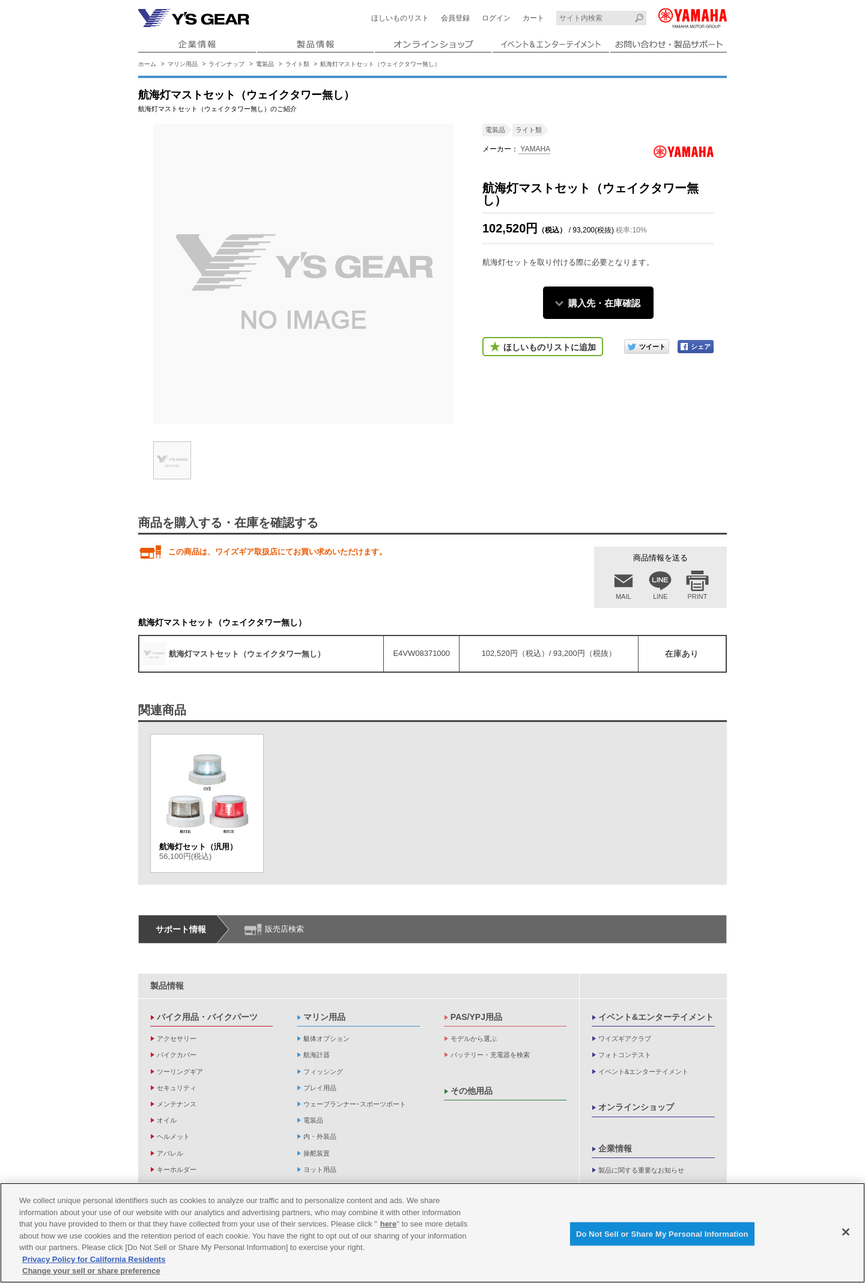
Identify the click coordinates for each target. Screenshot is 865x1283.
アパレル (170, 1153)
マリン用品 (183, 64)
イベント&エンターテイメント (656, 1017)
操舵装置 (316, 1153)
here (388, 1226)
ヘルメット (173, 1136)
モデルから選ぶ (474, 1038)
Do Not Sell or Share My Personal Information (662, 1235)
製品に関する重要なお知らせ (641, 1170)
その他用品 (472, 1091)
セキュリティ (176, 1087)
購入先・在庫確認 (604, 303)
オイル (167, 1120)
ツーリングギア (180, 1071)
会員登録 (455, 18)
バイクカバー (176, 1054)
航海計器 (316, 1054)
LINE (660, 596)
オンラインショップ (636, 1107)
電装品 (265, 64)
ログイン (496, 18)
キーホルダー (176, 1169)
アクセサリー (176, 1038)
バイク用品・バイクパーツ (207, 1017)
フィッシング (323, 1071)
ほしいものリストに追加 (549, 347)
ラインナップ (226, 64)
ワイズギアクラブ (624, 1038)
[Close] (846, 1234)
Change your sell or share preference (91, 1273)
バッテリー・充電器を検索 (490, 1054)
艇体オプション (326, 1038)
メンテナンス (176, 1104)
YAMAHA (534, 149)
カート (533, 18)
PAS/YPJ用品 (476, 1017)
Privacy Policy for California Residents (93, 1261)
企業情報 (615, 1148)
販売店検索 (284, 928)
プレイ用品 (319, 1087)
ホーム (147, 64)
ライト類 (297, 64)
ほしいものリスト (400, 18)
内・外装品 (319, 1136)
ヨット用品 (319, 1169)
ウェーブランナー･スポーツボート (354, 1104)
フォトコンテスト (624, 1054)
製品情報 (167, 985)
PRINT (698, 596)
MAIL (623, 596)
